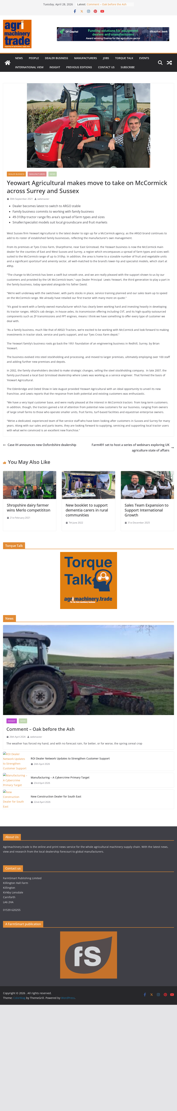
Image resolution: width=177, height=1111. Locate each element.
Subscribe (128, 67)
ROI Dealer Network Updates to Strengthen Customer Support (70, 758)
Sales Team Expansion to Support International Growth (146, 510)
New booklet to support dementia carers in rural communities (87, 510)
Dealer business (56, 58)
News (19, 58)
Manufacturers (85, 58)
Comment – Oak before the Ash (107, 4)
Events (144, 58)
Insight (55, 67)
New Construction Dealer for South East (56, 796)
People (34, 58)
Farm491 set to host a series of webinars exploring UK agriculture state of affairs (133, 447)
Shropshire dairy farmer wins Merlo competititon (28, 508)
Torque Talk (124, 58)
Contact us (106, 67)
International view (29, 67)
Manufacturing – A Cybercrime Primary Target (60, 777)
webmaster (43, 198)
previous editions (79, 67)
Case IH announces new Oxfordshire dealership (39, 445)
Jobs (106, 58)
